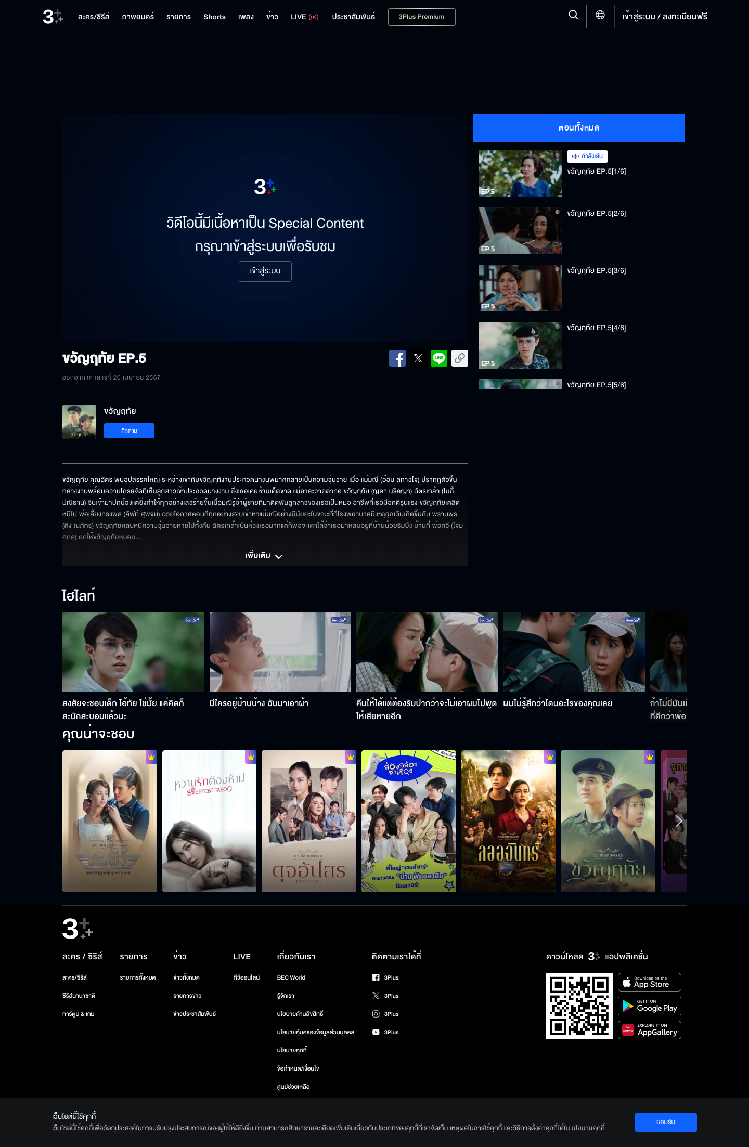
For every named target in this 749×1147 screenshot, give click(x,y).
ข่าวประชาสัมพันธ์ (194, 1014)
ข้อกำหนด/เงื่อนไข (298, 1069)
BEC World (291, 978)
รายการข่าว (187, 996)
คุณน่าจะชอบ (98, 734)
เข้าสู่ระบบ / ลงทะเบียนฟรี (665, 16)
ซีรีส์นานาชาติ (78, 996)
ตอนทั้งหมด (579, 128)
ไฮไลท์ (78, 596)
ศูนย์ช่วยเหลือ (293, 1087)
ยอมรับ (665, 1122)
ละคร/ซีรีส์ (74, 978)
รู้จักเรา (285, 996)
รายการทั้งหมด (138, 978)
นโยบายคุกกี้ (292, 1050)
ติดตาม (129, 430)
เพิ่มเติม (265, 557)
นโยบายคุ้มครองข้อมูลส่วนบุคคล (316, 1032)
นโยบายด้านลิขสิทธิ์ (300, 1014)
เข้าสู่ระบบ (265, 271)
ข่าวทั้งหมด (186, 978)
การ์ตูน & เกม (78, 1014)
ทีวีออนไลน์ (247, 978)
